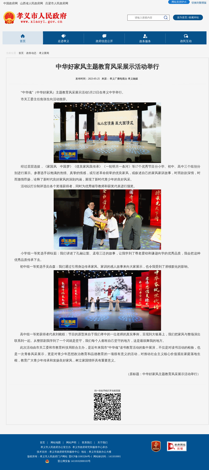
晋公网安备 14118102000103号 (74, 461)
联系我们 (87, 442)
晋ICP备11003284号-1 (80, 456)
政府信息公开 (104, 41)
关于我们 (103, 442)
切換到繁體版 (198, 2)
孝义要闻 (44, 53)
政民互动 (186, 41)
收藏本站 (194, 17)
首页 (23, 41)
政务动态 (31, 53)
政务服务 (145, 41)
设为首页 (182, 17)
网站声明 (71, 442)
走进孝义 (63, 41)
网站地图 (56, 442)
